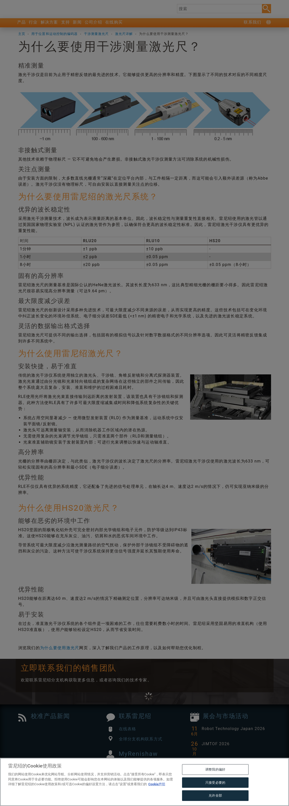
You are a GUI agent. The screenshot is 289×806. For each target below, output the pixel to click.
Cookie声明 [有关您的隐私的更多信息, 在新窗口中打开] (156, 795)
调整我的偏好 (215, 780)
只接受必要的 (215, 793)
